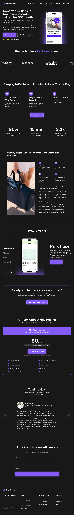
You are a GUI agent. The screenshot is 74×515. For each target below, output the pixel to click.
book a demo (41, 452)
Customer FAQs (43, 501)
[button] (32, 3)
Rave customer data (26, 505)
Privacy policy (24, 508)
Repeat (7, 262)
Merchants (59, 499)
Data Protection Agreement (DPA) (25, 499)
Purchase (8, 248)
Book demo (66, 3)
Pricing (41, 3)
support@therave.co (9, 495)
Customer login (43, 504)
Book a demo (59, 501)
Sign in (58, 3)
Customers (49, 3)
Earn (5, 257)
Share (6, 253)
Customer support (44, 499)
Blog (57, 504)
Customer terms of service (28, 503)
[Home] (9, 3)
